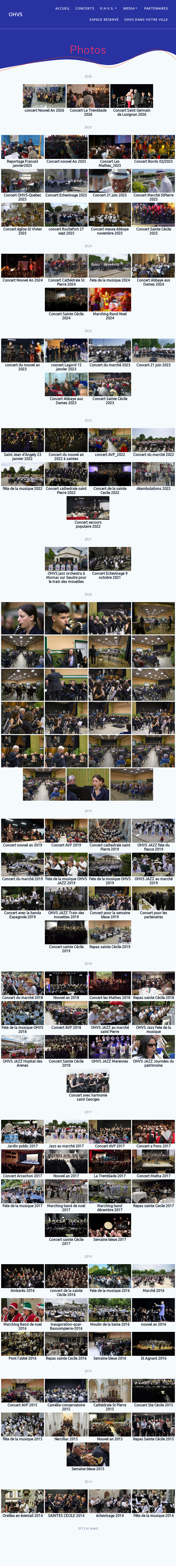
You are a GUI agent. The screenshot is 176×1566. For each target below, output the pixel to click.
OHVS (15, 14)
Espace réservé (104, 19)
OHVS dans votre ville (146, 19)
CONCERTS (84, 8)
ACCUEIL (62, 8)
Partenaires (156, 8)
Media (129, 8)
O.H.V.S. (107, 8)
